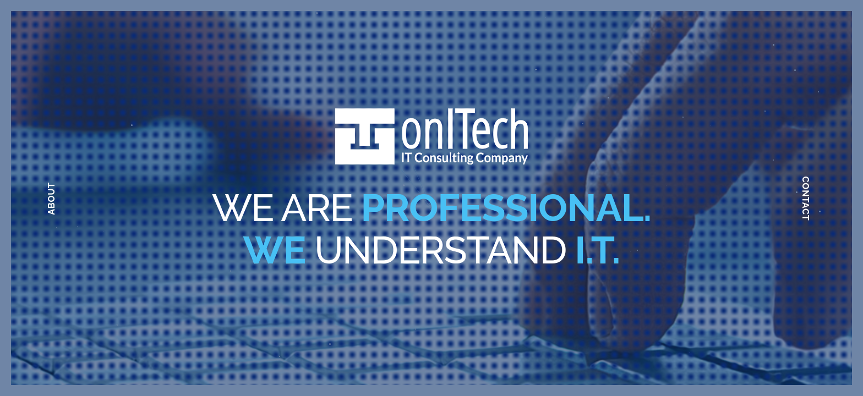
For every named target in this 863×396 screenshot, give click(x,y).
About (51, 198)
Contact (806, 198)
